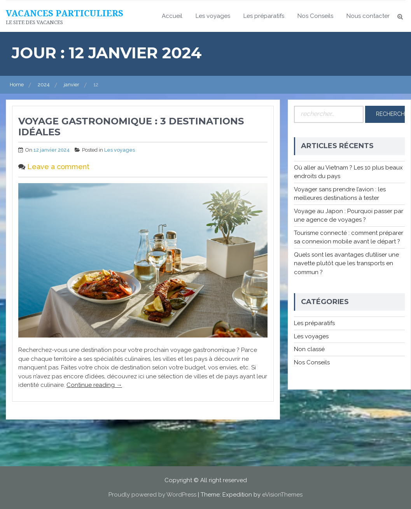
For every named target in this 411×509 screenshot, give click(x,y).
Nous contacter (368, 15)
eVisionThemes (282, 494)
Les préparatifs (263, 15)
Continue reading (94, 384)
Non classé (309, 349)
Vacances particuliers (64, 13)
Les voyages (213, 15)
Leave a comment (58, 167)
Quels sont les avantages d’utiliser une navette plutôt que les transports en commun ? (346, 263)
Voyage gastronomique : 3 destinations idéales (131, 126)
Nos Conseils (315, 15)
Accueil (172, 15)
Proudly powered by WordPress (152, 494)
